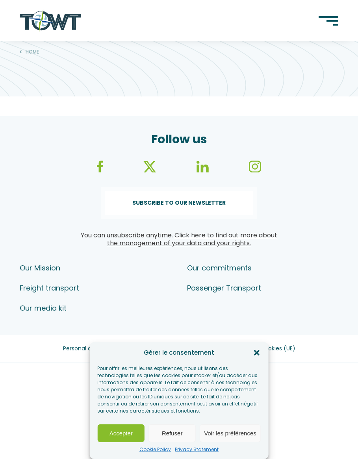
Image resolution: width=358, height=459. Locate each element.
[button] (257, 353)
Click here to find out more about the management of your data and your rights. (192, 239)
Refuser (172, 433)
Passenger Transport (224, 288)
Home (32, 52)
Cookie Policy (155, 449)
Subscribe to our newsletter (179, 203)
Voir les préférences (230, 433)
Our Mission (40, 268)
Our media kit (43, 308)
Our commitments (219, 268)
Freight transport (49, 288)
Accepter (121, 433)
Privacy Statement (197, 449)
